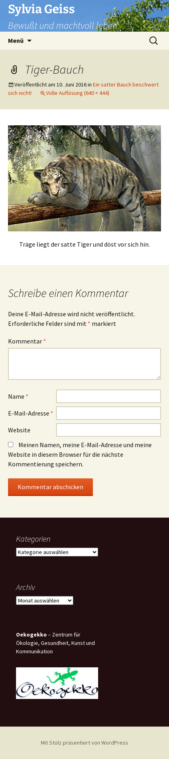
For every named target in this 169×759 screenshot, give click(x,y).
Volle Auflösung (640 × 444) (77, 92)
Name (18, 396)
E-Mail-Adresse (30, 413)
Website (19, 430)
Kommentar (27, 341)
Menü (16, 40)
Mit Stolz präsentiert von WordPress (84, 742)
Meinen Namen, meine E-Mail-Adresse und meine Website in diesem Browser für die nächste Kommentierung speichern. (80, 454)
